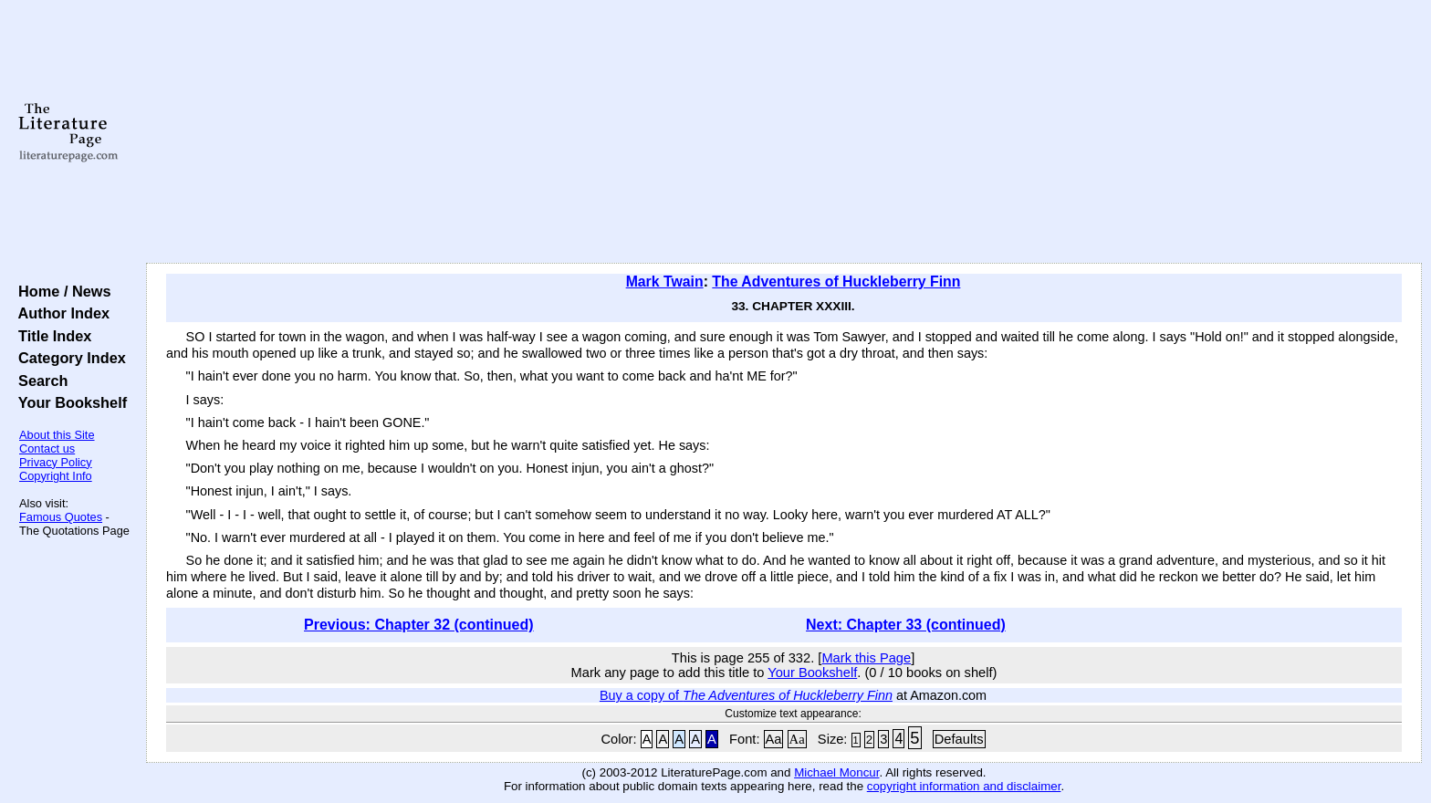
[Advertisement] (784, 132)
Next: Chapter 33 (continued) (906, 624)
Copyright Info (55, 476)
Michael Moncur (836, 772)
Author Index (60, 313)
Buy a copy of (746, 695)
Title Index (50, 336)
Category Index (68, 357)
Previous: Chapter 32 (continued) (419, 624)
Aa (774, 739)
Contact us (47, 448)
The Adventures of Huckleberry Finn (836, 281)
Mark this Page (866, 658)
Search (39, 380)
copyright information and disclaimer (964, 786)
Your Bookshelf (68, 402)
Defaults (959, 739)
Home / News (60, 291)
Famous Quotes (60, 517)
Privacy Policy (55, 462)
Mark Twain (665, 281)
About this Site (57, 435)
